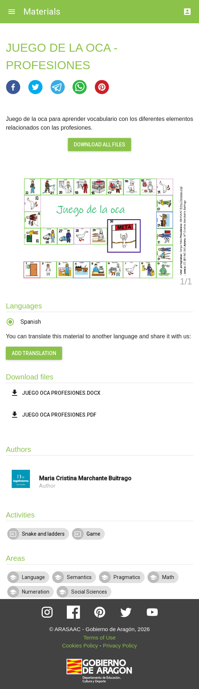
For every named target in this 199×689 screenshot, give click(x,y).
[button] (13, 87)
